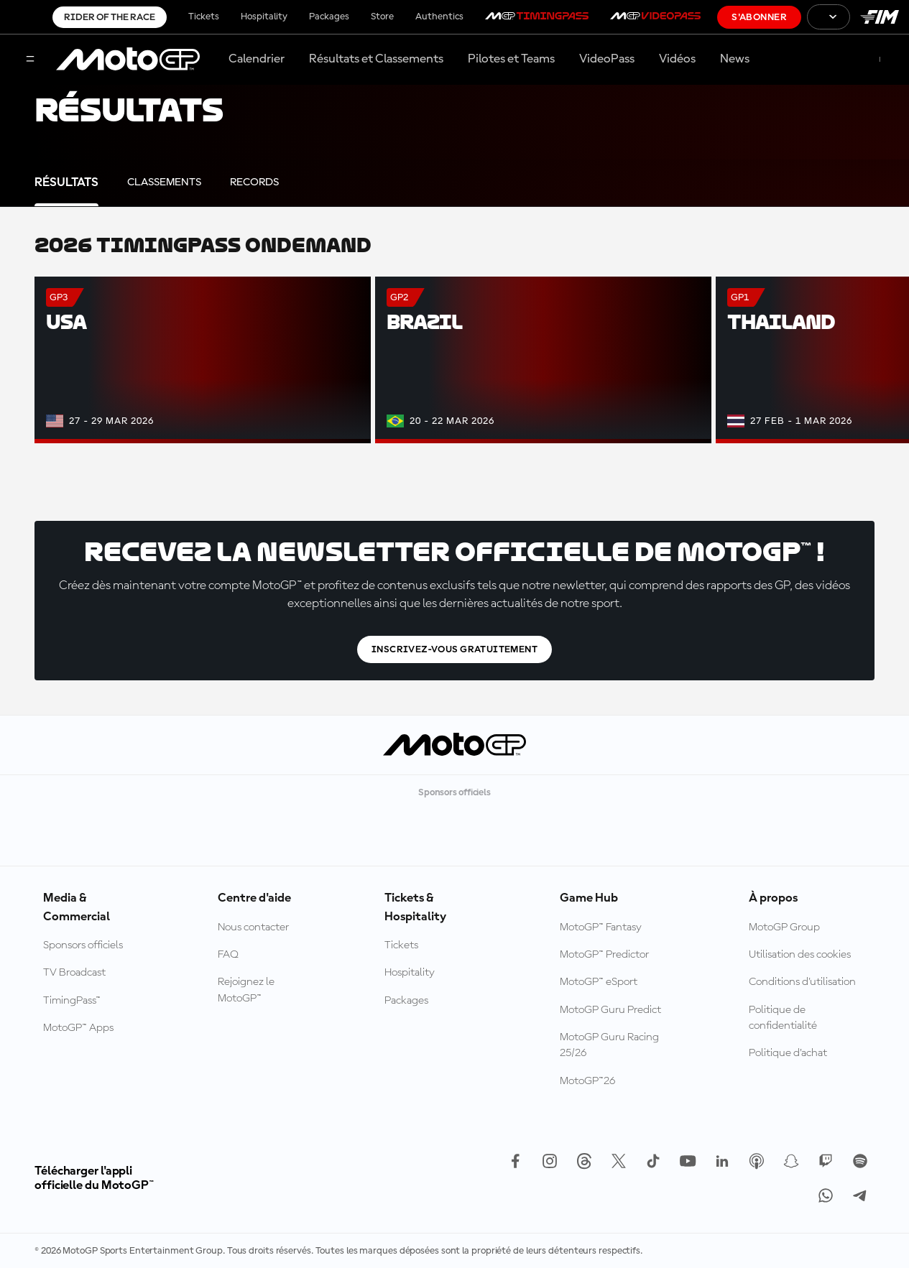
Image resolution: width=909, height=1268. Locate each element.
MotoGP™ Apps (78, 1028)
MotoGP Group (784, 927)
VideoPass (607, 58)
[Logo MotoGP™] (128, 59)
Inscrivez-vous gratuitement (454, 649)
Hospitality (264, 16)
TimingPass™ (72, 1000)
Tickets (203, 16)
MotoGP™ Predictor (604, 955)
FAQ (228, 955)
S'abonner (759, 17)
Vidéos (677, 58)
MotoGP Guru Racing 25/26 (609, 1045)
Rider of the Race (109, 17)
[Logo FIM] (879, 17)
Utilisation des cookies (800, 955)
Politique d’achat (788, 1053)
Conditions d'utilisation (802, 982)
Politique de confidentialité (783, 1018)
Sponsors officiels (83, 945)
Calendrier (257, 58)
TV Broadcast (74, 972)
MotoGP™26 (587, 1081)
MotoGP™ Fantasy (601, 927)
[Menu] (30, 60)
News (734, 58)
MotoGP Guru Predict (610, 1010)
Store (382, 16)
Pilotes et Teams (511, 58)
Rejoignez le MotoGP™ (246, 990)
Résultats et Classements (376, 58)
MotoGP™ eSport (598, 982)
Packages (329, 16)
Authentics (439, 16)
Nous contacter (253, 927)
